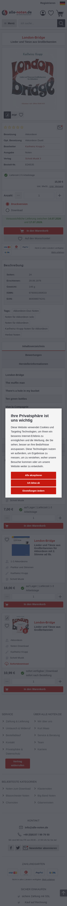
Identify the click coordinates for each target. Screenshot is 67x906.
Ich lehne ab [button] (33, 483)
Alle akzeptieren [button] (33, 475)
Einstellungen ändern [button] (33, 490)
